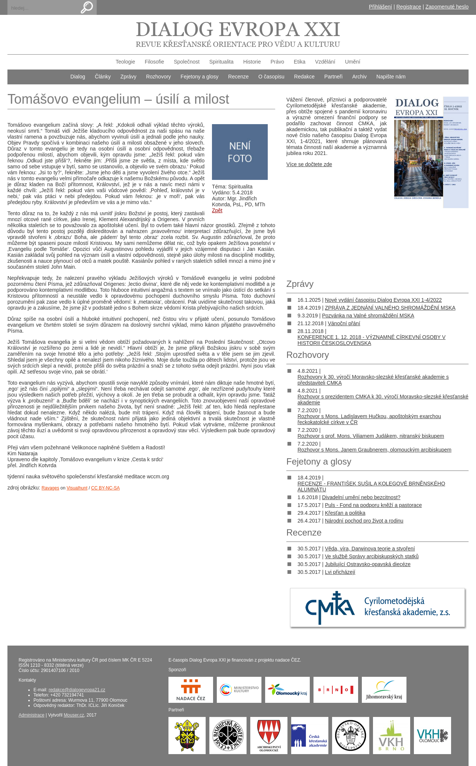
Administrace (31, 715)
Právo (277, 62)
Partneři (333, 77)
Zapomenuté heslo (447, 7)
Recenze (238, 77)
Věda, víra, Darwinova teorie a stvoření (370, 549)
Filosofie (154, 62)
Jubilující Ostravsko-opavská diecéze (368, 564)
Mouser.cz (74, 715)
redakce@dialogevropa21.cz (77, 689)
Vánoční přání (344, 323)
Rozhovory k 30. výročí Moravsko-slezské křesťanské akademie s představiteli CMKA (373, 380)
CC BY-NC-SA (105, 488)
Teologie (125, 62)
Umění (352, 62)
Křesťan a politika (345, 513)
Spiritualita (221, 62)
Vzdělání (325, 62)
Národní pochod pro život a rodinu (364, 521)
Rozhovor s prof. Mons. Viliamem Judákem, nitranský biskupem (371, 436)
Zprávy (128, 77)
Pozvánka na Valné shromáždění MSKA (368, 316)
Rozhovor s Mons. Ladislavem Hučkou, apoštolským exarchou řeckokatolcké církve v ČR (369, 419)
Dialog (77, 77)
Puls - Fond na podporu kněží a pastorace (373, 505)
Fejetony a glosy (200, 77)
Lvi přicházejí (340, 572)
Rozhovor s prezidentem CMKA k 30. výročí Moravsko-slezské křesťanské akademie (383, 399)
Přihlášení (380, 7)
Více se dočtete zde (309, 164)
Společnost (186, 62)
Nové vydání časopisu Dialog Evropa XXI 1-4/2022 (383, 300)
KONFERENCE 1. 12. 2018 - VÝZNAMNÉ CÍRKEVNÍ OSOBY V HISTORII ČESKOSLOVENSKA (372, 340)
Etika (299, 62)
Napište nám (391, 77)
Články (103, 77)
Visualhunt (77, 488)
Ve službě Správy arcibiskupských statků (372, 556)
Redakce (304, 77)
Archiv (359, 77)
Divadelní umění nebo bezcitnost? (361, 497)
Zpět (217, 210)
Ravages (50, 488)
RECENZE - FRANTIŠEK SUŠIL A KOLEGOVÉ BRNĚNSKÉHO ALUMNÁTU (371, 486)
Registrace (408, 7)
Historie (252, 62)
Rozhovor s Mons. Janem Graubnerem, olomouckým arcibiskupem (374, 450)
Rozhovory (158, 77)
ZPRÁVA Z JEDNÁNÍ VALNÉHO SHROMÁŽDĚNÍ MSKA (390, 308)
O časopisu (271, 77)
